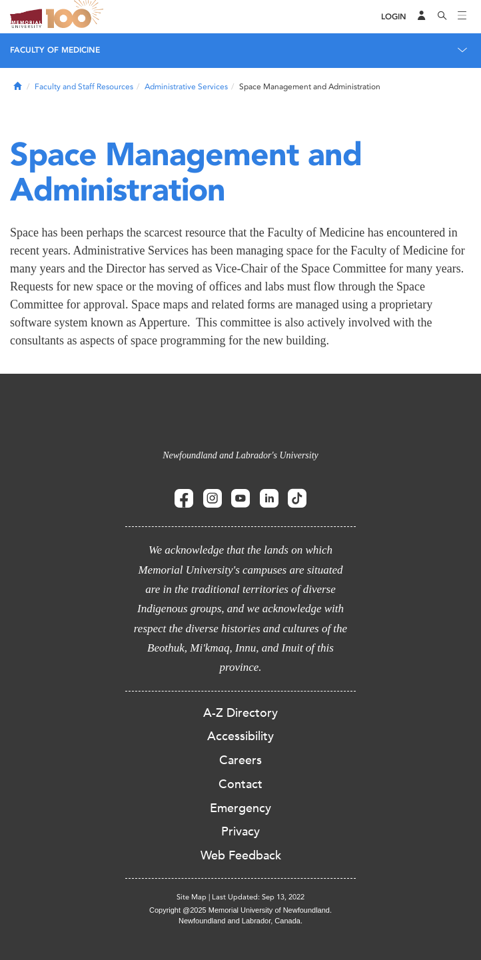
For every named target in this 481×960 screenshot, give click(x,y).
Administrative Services (186, 86)
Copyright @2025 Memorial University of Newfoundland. (240, 910)
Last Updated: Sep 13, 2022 (258, 897)
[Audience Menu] (421, 16)
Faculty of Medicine (55, 50)
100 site (77, 16)
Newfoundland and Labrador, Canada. (240, 921)
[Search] (442, 16)
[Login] (393, 17)
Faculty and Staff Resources (84, 86)
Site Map (192, 897)
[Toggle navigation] (462, 17)
